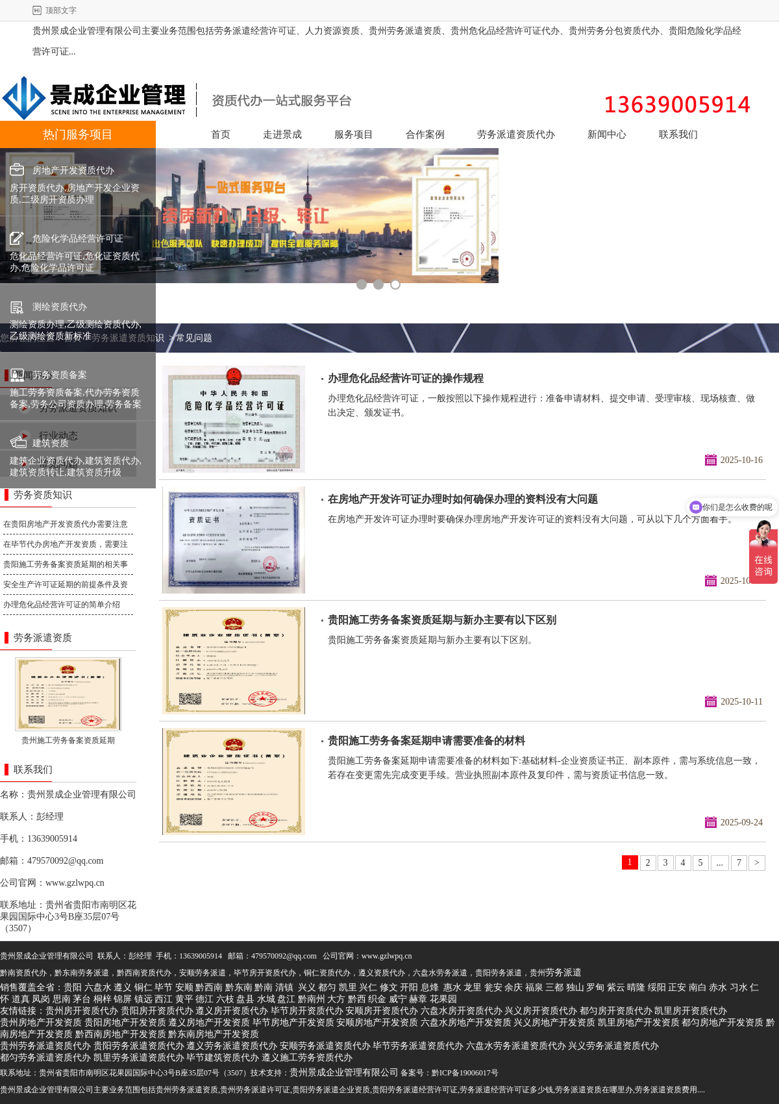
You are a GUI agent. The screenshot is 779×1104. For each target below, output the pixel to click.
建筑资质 (50, 443)
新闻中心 (606, 134)
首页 (220, 134)
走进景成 (282, 134)
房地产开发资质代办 (73, 170)
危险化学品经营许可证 (77, 239)
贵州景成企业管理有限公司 (81, 794)
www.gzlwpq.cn (75, 883)
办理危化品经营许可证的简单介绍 (61, 604)
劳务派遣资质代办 (516, 134)
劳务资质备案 (59, 375)
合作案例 (425, 134)
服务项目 (353, 134)
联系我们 (678, 134)
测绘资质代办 (59, 307)
